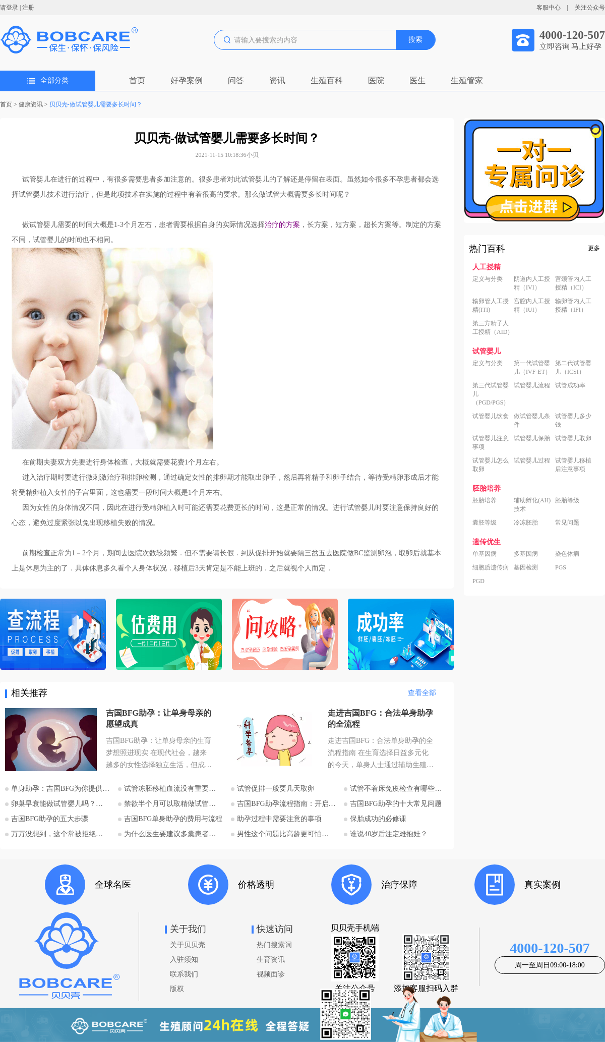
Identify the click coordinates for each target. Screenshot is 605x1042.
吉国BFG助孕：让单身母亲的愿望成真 (158, 718)
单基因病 (484, 553)
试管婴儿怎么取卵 (490, 465)
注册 (28, 7)
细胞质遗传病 (490, 567)
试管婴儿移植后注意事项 (573, 465)
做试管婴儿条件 (532, 420)
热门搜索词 (274, 945)
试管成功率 (570, 385)
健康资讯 (31, 104)
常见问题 (567, 522)
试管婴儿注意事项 (490, 442)
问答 (236, 80)
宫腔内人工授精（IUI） (532, 305)
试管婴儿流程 (532, 385)
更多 (594, 248)
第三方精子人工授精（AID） (492, 327)
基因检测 (526, 567)
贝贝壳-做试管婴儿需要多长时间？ (95, 104)
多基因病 (526, 553)
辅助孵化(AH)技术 (532, 504)
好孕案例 (186, 80)
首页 (137, 80)
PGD (478, 581)
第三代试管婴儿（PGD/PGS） (490, 394)
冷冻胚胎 (526, 522)
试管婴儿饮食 (490, 416)
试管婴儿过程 (532, 460)
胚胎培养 (484, 500)
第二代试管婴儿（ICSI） (573, 367)
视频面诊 (271, 974)
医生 (417, 80)
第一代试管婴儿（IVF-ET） (532, 367)
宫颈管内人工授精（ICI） (573, 283)
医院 (376, 80)
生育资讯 (271, 959)
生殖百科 (327, 80)
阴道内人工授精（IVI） (532, 283)
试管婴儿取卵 (573, 438)
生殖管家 (467, 80)
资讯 (277, 80)
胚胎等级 (567, 500)
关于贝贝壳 (187, 945)
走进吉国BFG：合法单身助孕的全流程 (380, 718)
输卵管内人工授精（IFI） (573, 305)
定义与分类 (487, 278)
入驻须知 (184, 959)
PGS (560, 567)
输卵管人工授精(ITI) (490, 305)
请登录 (9, 7)
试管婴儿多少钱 (573, 420)
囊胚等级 (484, 522)
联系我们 (184, 974)
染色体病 (567, 553)
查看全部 (422, 693)
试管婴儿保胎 (532, 438)
